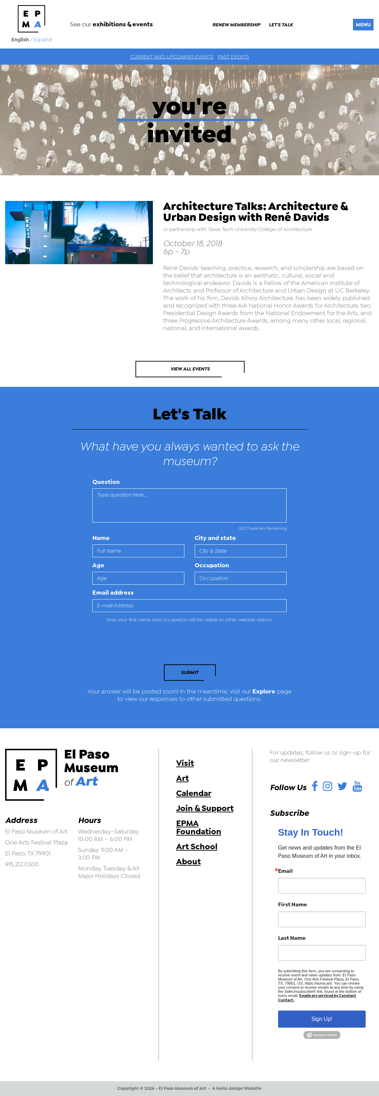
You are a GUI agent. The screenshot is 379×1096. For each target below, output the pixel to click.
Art (182, 778)
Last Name (291, 938)
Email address (113, 592)
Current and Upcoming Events (171, 56)
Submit (189, 672)
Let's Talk (281, 25)
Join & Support (205, 808)
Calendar (193, 793)
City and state (215, 538)
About (188, 861)
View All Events (190, 369)
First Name (292, 904)
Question (106, 482)
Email (285, 871)
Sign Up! (321, 1019)
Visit (185, 763)
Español (43, 39)
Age (98, 565)
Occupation (212, 565)
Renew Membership (236, 25)
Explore (263, 691)
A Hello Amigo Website (237, 1088)
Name (101, 538)
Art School (197, 846)
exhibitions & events (123, 24)
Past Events (233, 56)
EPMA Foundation (198, 827)
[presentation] (139, 645)
